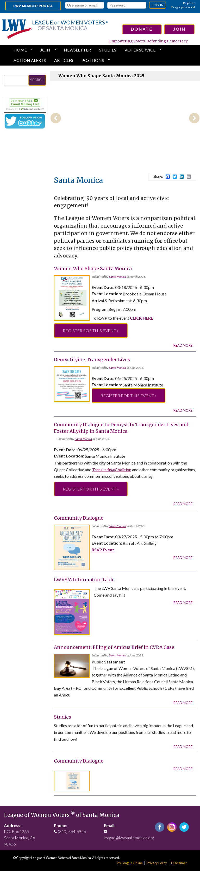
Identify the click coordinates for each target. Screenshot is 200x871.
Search (37, 80)
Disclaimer (179, 863)
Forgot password (183, 7)
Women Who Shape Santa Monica (93, 269)
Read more (182, 345)
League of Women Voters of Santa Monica (61, 815)
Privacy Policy (157, 863)
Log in (158, 5)
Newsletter (77, 49)
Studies (107, 49)
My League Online (129, 863)
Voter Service (141, 50)
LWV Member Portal (33, 6)
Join (46, 50)
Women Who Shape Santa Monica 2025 (101, 75)
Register (189, 3)
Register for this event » (91, 330)
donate (142, 29)
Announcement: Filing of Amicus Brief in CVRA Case (114, 647)
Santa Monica (117, 277)
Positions (93, 60)
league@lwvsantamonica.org (129, 837)
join (179, 29)
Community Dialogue (78, 518)
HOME (21, 50)
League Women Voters (70, 25)
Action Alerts (30, 60)
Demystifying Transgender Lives (92, 360)
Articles (63, 60)
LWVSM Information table (84, 580)
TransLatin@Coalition (111, 469)
